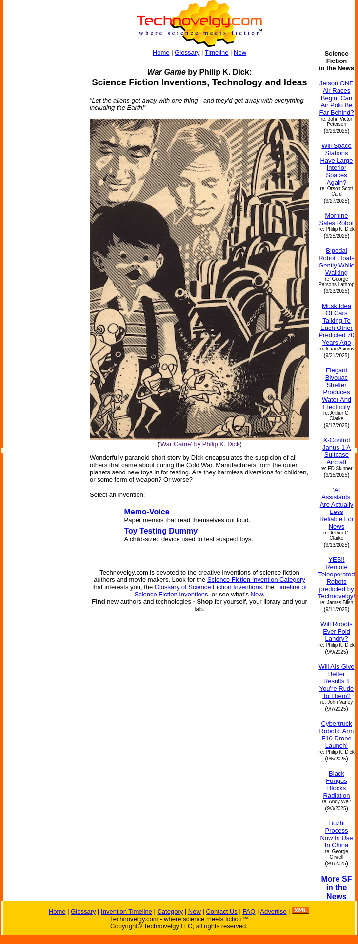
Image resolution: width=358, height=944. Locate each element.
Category (170, 911)
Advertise (273, 911)
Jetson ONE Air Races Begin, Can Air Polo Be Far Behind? (336, 98)
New (240, 52)
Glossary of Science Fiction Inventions (208, 587)
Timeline (217, 52)
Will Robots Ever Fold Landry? (336, 631)
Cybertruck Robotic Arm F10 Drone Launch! (336, 734)
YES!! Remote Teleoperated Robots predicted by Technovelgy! (336, 578)
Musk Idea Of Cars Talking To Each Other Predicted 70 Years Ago (336, 324)
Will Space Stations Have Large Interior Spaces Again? (336, 164)
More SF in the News (336, 888)
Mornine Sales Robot (336, 219)
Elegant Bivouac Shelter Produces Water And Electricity (336, 388)
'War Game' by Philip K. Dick (199, 444)
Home (161, 52)
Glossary (187, 52)
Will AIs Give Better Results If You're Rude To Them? (337, 681)
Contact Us (221, 911)
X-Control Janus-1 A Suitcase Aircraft (336, 451)
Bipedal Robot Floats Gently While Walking (336, 261)
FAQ (248, 911)
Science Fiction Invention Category (256, 579)
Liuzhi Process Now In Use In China (336, 834)
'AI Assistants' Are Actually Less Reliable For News (336, 508)
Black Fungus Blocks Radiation (336, 784)
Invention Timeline (126, 911)
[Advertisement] (42, 196)
